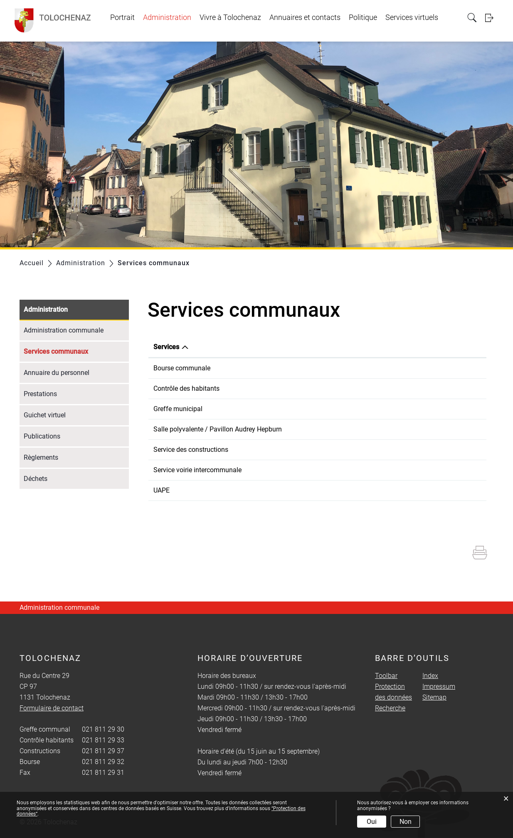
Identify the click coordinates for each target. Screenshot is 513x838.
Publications (42, 436)
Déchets (35, 479)
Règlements (41, 457)
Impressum (438, 686)
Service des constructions (190, 450)
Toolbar (386, 676)
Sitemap (434, 697)
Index (430, 676)
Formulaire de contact (444, 368)
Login (491, 17)
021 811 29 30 (323, 409)
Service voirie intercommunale (197, 470)
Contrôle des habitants (186, 388)
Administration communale (64, 330)
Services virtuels (411, 17)
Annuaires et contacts (304, 17)
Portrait (122, 17)
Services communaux (76, 350)
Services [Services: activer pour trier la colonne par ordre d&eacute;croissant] (166, 347)
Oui (372, 822)
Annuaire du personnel (56, 373)
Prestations (40, 394)
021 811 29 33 (323, 388)
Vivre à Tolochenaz (230, 17)
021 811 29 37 (323, 450)
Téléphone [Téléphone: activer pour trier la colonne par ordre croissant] (318, 347)
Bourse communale (181, 368)
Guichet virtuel (45, 415)
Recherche (390, 708)
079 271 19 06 (323, 429)
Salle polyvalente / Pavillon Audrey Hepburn (217, 429)
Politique (363, 17)
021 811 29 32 (323, 368)
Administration (167, 17)
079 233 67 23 (323, 470)
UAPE (161, 490)
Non (406, 822)
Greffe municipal (177, 409)
